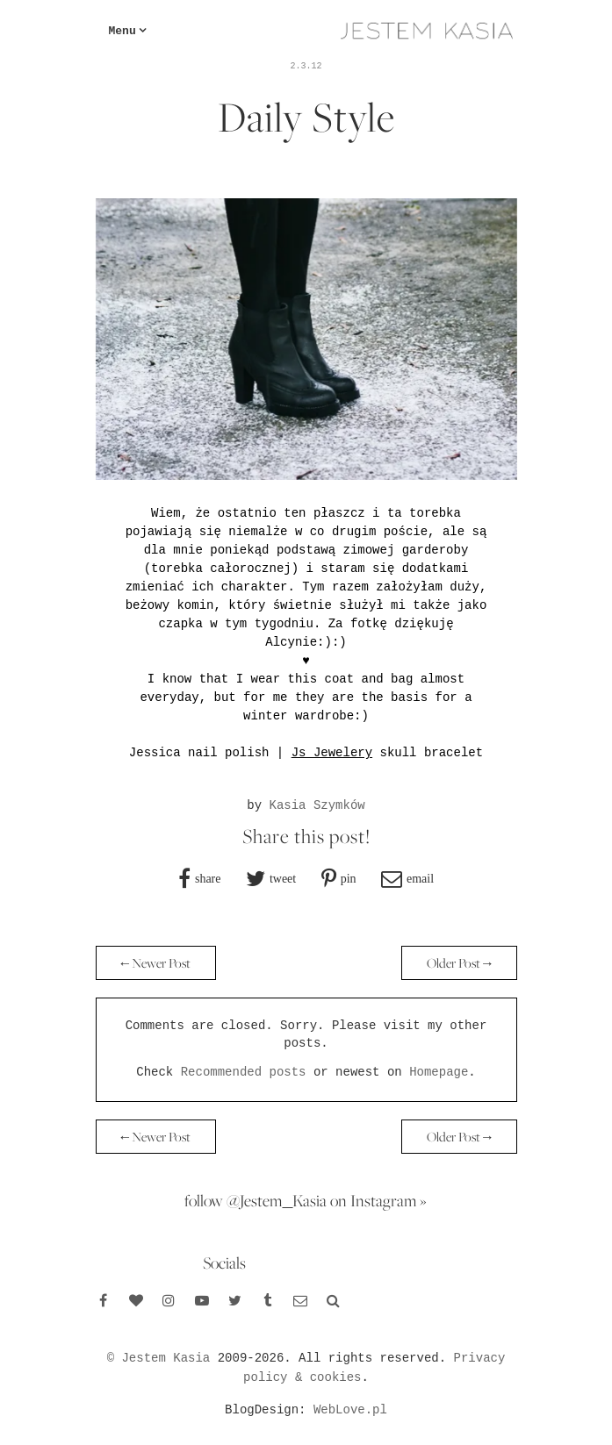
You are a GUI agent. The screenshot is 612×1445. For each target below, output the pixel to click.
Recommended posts (243, 1072)
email (420, 878)
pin (348, 878)
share (208, 878)
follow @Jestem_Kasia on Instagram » (305, 1200)
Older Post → (459, 963)
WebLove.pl (350, 1410)
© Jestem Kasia (159, 1358)
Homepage (438, 1072)
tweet (283, 878)
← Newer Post (156, 963)
